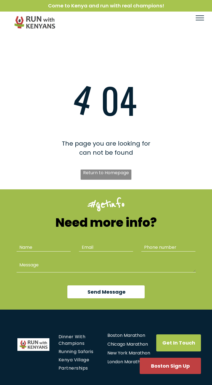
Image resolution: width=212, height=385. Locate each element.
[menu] (200, 18)
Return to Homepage (106, 173)
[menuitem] (79, 340)
